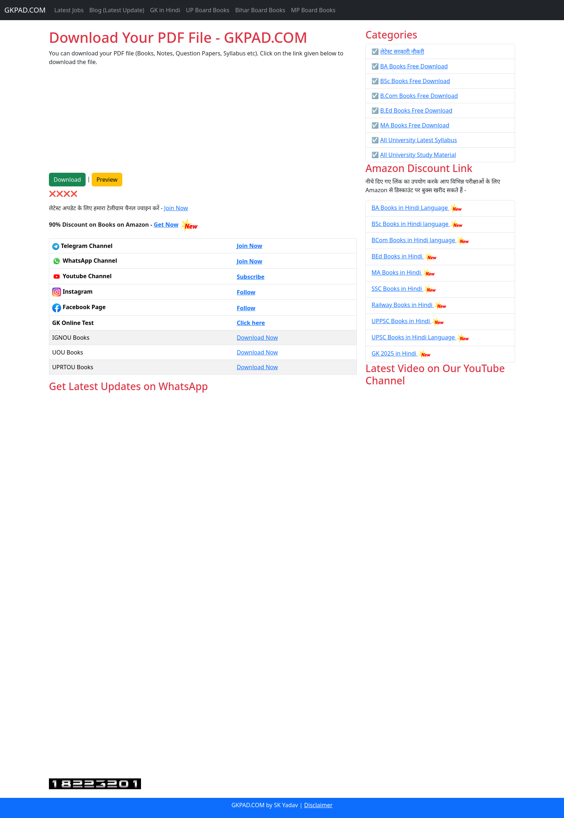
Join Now (176, 208)
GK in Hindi (165, 10)
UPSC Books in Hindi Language (414, 337)
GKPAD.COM (25, 10)
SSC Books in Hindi (397, 289)
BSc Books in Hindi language (411, 224)
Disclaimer (318, 805)
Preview (106, 180)
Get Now (166, 225)
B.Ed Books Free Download (416, 110)
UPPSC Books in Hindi (401, 321)
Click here (251, 323)
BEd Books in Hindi (398, 256)
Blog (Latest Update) (116, 10)
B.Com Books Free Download (419, 96)
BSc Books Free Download (415, 81)
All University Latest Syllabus (418, 140)
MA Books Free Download (414, 125)
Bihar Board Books (260, 10)
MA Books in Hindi (397, 272)
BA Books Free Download (414, 66)
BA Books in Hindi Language (410, 208)
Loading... (203, 585)
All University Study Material (418, 155)
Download (67, 180)
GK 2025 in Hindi (395, 353)
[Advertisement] (203, 122)
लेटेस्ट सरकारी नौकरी (402, 51)
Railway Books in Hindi (403, 305)
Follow (246, 292)
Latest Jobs (68, 10)
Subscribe (250, 277)
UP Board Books (207, 10)
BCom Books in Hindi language (414, 240)
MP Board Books (313, 10)
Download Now (257, 338)
